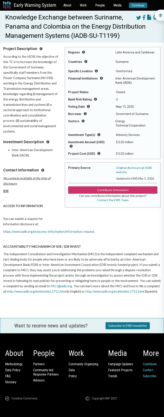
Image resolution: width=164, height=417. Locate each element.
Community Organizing (83, 364)
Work (83, 5)
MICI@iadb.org (61, 286)
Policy (73, 376)
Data (72, 370)
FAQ (7, 376)
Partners (39, 364)
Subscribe (149, 376)
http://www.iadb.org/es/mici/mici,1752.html (114, 291)
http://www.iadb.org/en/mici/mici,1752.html (36, 291)
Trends (112, 376)
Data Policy (12, 370)
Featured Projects (120, 370)
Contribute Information (113, 190)
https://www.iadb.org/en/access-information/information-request (48, 231)
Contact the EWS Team (113, 200)
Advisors (39, 380)
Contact (148, 370)
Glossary (10, 382)
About (67, 5)
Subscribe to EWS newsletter (127, 325)
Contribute (138, 5)
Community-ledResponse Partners (46, 372)
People (100, 5)
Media (117, 5)
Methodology (14, 364)
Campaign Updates (120, 364)
